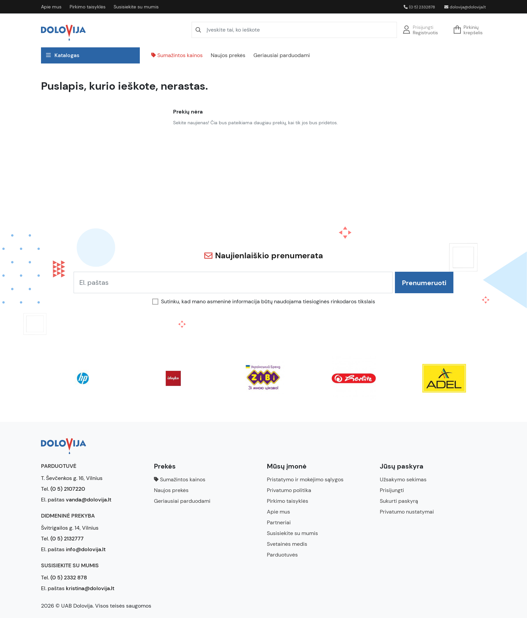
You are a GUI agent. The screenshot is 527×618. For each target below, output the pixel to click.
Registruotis (425, 33)
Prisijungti (423, 27)
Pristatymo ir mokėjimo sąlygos (305, 479)
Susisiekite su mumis (136, 7)
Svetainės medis (287, 543)
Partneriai (279, 522)
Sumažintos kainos (177, 55)
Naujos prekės (228, 55)
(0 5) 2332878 (419, 7)
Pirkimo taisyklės (88, 7)
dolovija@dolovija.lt (465, 7)
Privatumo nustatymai (407, 511)
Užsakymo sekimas (403, 479)
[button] (470, 30)
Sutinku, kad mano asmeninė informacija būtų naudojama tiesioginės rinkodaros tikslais (268, 301)
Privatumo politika (289, 490)
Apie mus (51, 7)
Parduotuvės (282, 554)
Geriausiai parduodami (281, 55)
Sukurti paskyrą (399, 500)
